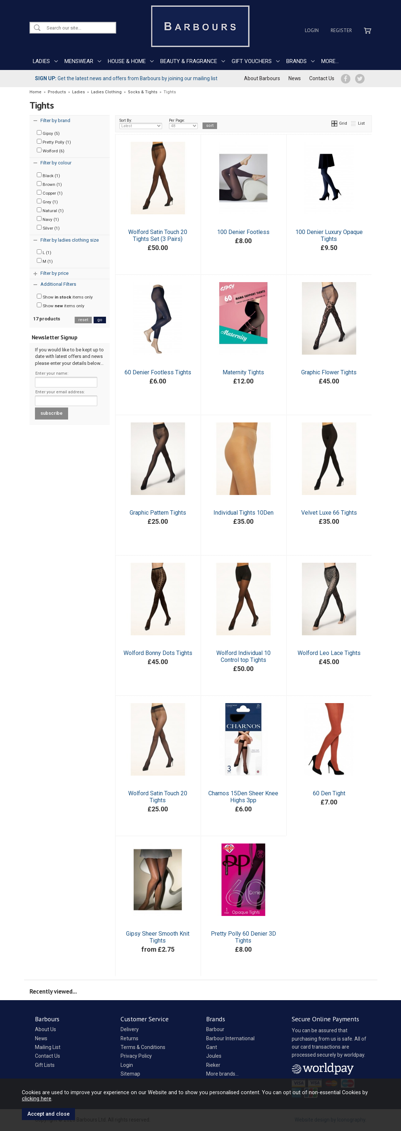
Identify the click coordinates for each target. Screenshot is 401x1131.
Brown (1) (49, 184)
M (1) (45, 261)
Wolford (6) (50, 150)
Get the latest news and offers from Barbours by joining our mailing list (126, 78)
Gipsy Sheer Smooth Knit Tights (157, 937)
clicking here (36, 1098)
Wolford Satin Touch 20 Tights (157, 797)
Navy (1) (48, 219)
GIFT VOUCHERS (252, 61)
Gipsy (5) (48, 133)
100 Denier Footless (243, 232)
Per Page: (183, 123)
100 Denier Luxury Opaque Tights (329, 235)
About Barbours (262, 78)
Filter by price (54, 273)
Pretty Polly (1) (54, 142)
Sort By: (140, 123)
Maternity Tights (243, 372)
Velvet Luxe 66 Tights (329, 512)
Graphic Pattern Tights (158, 512)
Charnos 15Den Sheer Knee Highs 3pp (243, 797)
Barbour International (230, 1038)
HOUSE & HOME (127, 61)
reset (83, 319)
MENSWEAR (78, 61)
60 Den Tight (329, 793)
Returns (129, 1038)
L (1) (44, 252)
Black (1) (48, 175)
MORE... (330, 61)
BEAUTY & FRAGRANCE (188, 61)
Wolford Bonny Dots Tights (157, 653)
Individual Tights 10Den (243, 512)
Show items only (65, 297)
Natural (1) (50, 210)
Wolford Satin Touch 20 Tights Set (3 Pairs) (157, 235)
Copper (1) (50, 193)
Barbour (215, 1029)
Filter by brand (55, 120)
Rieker (213, 1065)
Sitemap (130, 1074)
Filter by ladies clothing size (69, 240)
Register (341, 30)
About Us (45, 1029)
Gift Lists (45, 1065)
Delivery (130, 1029)
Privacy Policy (136, 1056)
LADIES (41, 61)
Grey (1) (47, 201)
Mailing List (47, 1047)
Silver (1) (48, 228)
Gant (211, 1047)
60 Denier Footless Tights (158, 372)
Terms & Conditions (143, 1047)
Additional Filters (58, 284)
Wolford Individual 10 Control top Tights (243, 656)
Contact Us (321, 78)
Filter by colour (55, 162)
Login (312, 30)
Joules (213, 1056)
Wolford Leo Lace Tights (329, 653)
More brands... (222, 1074)
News (294, 78)
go (99, 319)
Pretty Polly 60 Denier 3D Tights (243, 937)
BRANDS (296, 61)
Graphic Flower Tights (329, 372)
